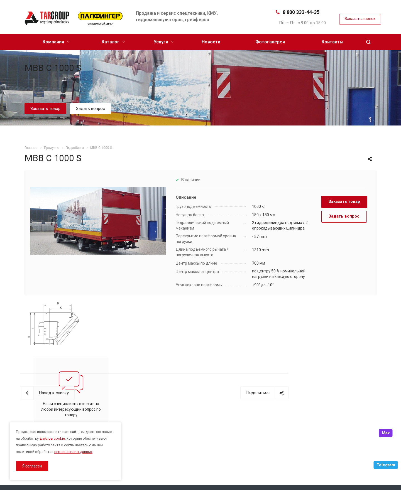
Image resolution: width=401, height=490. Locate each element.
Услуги (163, 42)
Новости (211, 42)
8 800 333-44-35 (301, 12)
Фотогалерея (270, 42)
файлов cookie (52, 438)
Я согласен (32, 466)
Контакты (332, 42)
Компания (56, 42)
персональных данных (73, 452)
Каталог (113, 42)
